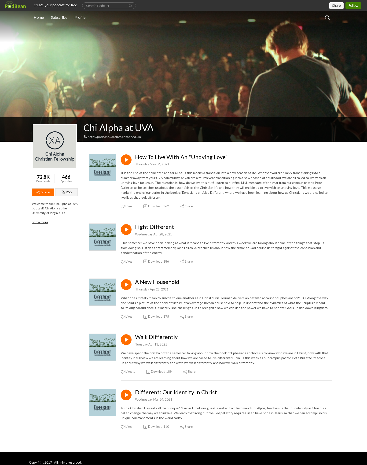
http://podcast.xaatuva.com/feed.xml (112, 137)
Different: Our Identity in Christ (176, 392)
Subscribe (59, 17)
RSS (66, 192)
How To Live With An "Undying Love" (181, 157)
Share (43, 192)
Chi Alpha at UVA (118, 127)
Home (39, 17)
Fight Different (154, 226)
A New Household (157, 282)
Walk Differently (156, 337)
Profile (79, 17)
